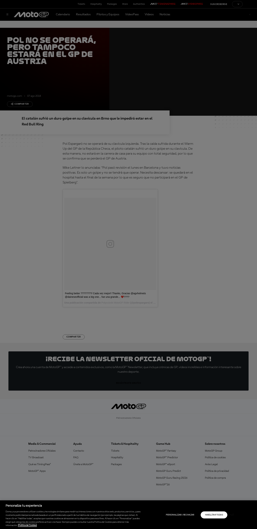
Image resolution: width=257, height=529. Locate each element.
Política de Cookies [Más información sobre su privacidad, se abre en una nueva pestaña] (27, 525)
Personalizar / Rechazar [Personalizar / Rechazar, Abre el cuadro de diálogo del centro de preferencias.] (180, 515)
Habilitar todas (214, 515)
